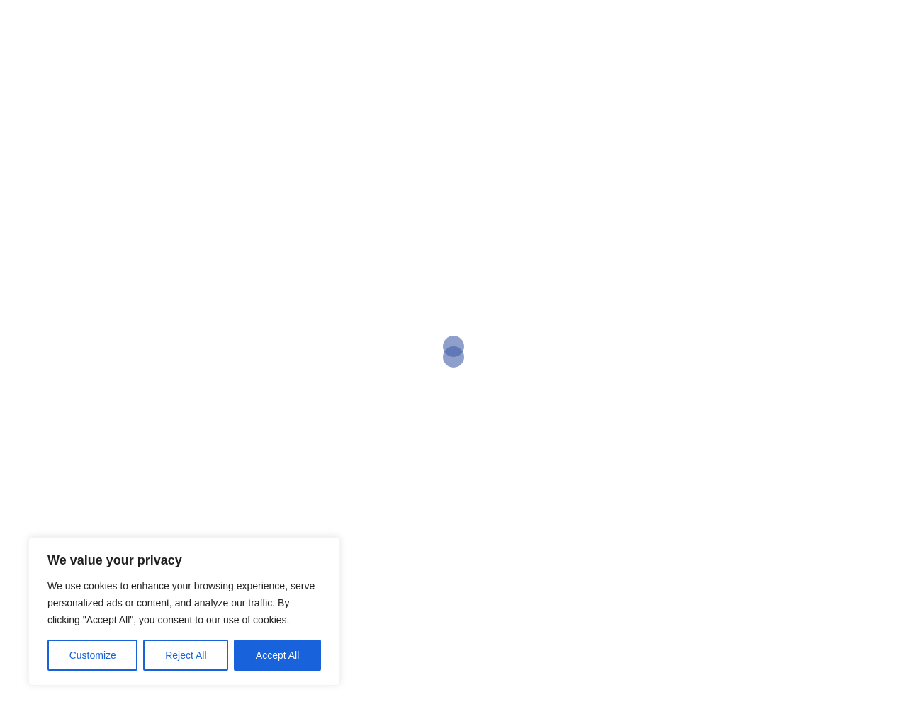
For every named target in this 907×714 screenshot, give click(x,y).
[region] (184, 611)
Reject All (185, 655)
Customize (92, 655)
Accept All (277, 655)
